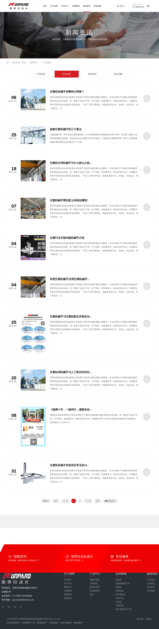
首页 (24, 62)
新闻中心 (34, 62)
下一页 (88, 501)
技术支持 (92, 74)
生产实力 (68, 584)
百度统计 (148, 619)
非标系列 (94, 584)
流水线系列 (95, 591)
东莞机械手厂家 (28, 623)
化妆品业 (120, 591)
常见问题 (118, 74)
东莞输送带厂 (42, 623)
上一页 (65, 501)
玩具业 (119, 602)
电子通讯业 (121, 595)
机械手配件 (78, 623)
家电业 (119, 580)
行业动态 (47, 62)
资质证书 (68, 595)
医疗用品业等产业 (124, 609)
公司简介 (68, 580)
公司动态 (41, 74)
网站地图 (140, 619)
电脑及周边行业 (123, 584)
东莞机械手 (54, 623)
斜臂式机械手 (66, 623)
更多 (92, 595)
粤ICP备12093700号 (53, 619)
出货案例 (68, 591)
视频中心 (68, 587)
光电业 (119, 587)
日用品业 (120, 606)
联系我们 (68, 598)
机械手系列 (95, 580)
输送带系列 (95, 587)
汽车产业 (120, 598)
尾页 (97, 501)
